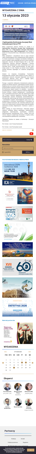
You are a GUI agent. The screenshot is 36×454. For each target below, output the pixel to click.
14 (25, 362)
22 (29, 365)
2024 (29, 351)
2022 (5, 351)
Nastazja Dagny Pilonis (18, 392)
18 (14, 365)
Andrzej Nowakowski (7, 407)
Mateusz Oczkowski (29, 407)
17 (10, 365)
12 (18, 362)
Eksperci (8, 378)
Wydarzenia (11, 346)
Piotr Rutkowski (7, 391)
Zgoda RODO (7, 152)
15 (29, 362)
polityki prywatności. (17, 451)
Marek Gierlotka (18, 407)
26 (18, 367)
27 (22, 367)
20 (22, 365)
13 (22, 362)
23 (6, 367)
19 (18, 365)
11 (14, 362)
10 (10, 362)
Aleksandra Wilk (29, 391)
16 (6, 365)
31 (10, 370)
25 (14, 367)
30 (6, 370)
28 (25, 367)
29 (29, 367)
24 (10, 367)
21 (25, 365)
